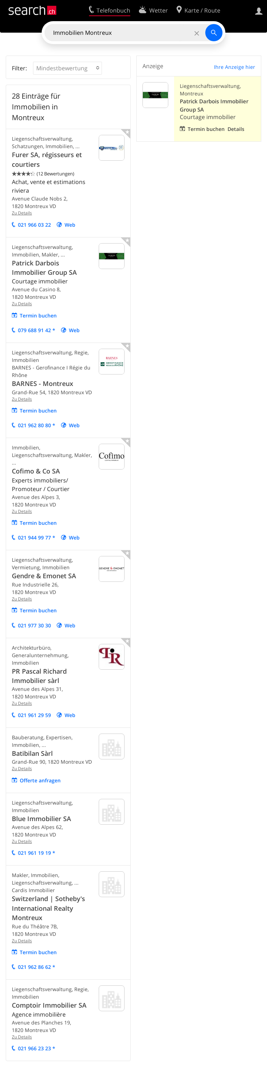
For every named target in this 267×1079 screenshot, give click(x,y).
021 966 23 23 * (36, 1048)
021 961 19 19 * (36, 852)
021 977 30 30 (34, 625)
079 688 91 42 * (36, 330)
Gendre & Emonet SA (44, 575)
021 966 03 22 (34, 224)
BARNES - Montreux (42, 383)
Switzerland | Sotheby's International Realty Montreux (48, 908)
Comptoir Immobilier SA (49, 1005)
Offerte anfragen (40, 780)
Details (236, 129)
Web (70, 224)
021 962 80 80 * (36, 425)
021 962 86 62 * (36, 966)
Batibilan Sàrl (32, 753)
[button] (67, 68)
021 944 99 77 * (36, 537)
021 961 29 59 (34, 715)
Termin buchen (38, 315)
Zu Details (22, 213)
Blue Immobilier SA (41, 818)
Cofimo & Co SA (36, 471)
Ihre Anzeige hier (234, 66)
